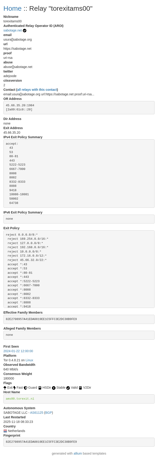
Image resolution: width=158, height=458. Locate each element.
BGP (48, 412)
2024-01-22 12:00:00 (18, 351)
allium (78, 453)
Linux (29, 360)
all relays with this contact (37, 89)
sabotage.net (12, 30)
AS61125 (36, 412)
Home (12, 8)
